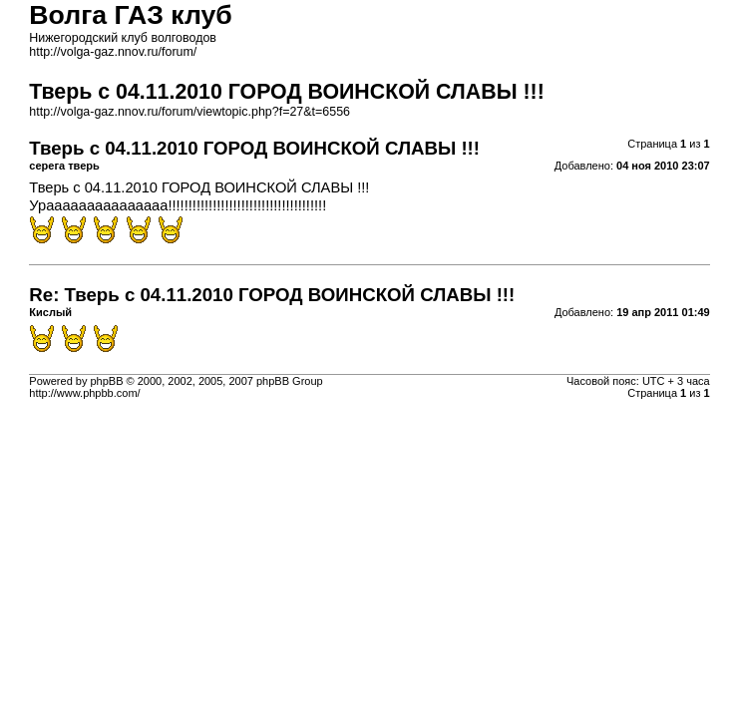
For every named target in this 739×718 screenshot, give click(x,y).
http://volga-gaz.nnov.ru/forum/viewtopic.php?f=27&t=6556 (189, 112)
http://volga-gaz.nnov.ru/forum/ (112, 52)
